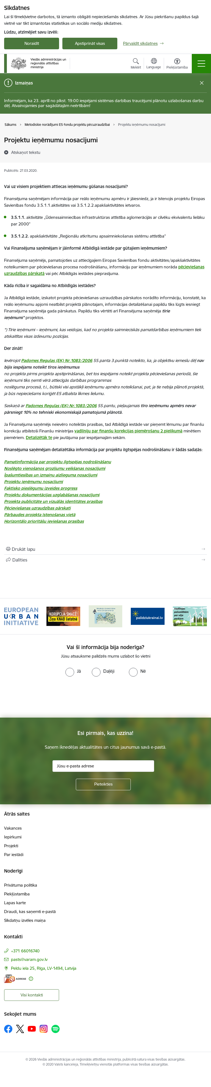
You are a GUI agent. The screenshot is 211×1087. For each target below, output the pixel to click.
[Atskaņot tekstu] (25, 152)
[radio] (73, 671)
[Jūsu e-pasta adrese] (103, 766)
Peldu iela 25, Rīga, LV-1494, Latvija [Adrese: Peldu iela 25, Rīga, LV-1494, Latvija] (43, 968)
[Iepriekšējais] (10, 616)
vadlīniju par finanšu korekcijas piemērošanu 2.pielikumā (128, 431)
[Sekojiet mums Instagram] (44, 1029)
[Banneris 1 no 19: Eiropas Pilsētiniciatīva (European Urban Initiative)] (21, 616)
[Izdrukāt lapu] (105, 549)
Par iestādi (13, 854)
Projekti (11, 845)
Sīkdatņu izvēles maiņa (25, 920)
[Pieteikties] (103, 784)
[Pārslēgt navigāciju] (201, 63)
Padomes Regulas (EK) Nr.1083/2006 (56, 360)
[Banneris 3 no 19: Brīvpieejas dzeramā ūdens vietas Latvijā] (105, 616)
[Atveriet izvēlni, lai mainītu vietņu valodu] (154, 64)
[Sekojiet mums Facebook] (8, 1029)
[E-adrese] (15, 978)
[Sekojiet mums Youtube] (32, 1028)
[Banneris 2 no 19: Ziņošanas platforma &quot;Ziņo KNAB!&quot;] (63, 616)
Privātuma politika (20, 885)
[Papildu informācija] (31, 979)
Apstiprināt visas (90, 43)
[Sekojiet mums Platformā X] (20, 1029)
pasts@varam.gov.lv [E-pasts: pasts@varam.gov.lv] (29, 959)
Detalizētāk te (39, 437)
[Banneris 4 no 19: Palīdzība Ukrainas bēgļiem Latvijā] (148, 616)
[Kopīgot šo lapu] (105, 560)
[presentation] (46, 697)
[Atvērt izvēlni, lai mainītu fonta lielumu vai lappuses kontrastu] (177, 64)
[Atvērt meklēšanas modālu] (136, 64)
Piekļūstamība (17, 894)
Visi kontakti (32, 995)
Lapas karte (15, 902)
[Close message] (202, 83)
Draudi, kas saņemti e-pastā (30, 911)
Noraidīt (31, 43)
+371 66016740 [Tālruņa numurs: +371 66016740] (25, 950)
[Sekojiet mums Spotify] (55, 1029)
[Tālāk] (200, 616)
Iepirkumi (12, 837)
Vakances (13, 828)
